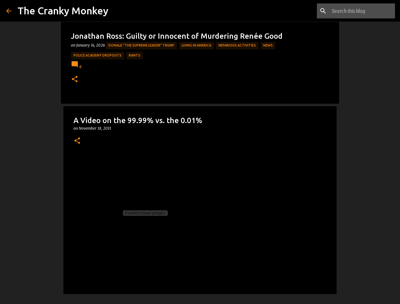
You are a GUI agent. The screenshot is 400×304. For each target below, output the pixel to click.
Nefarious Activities (237, 45)
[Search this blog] (362, 10)
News (268, 45)
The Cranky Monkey (63, 10)
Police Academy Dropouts (97, 55)
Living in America (196, 45)
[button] (74, 79)
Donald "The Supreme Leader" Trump (141, 45)
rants (134, 55)
